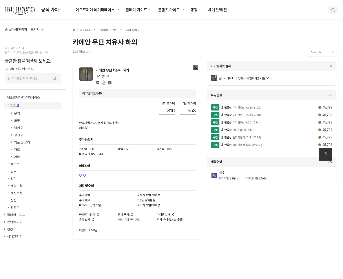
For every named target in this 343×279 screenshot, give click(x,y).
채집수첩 (16, 193)
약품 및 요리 (22, 142)
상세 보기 (271, 66)
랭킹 (193, 9)
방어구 (18, 127)
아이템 (15, 105)
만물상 (227, 107)
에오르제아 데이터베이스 (95, 9)
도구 (17, 120)
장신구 (18, 135)
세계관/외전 (217, 9)
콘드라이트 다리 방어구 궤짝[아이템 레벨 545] (245, 78)
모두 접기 (316, 52)
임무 (13, 171)
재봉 (221, 172)
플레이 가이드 (136, 9)
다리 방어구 (133, 30)
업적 (13, 178)
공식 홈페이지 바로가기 (24, 29)
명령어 (15, 207)
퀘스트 (15, 164)
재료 (17, 149)
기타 (17, 156)
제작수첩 (16, 185)
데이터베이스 (88, 30)
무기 (17, 113)
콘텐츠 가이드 (169, 9)
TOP (325, 154)
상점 (13, 200)
